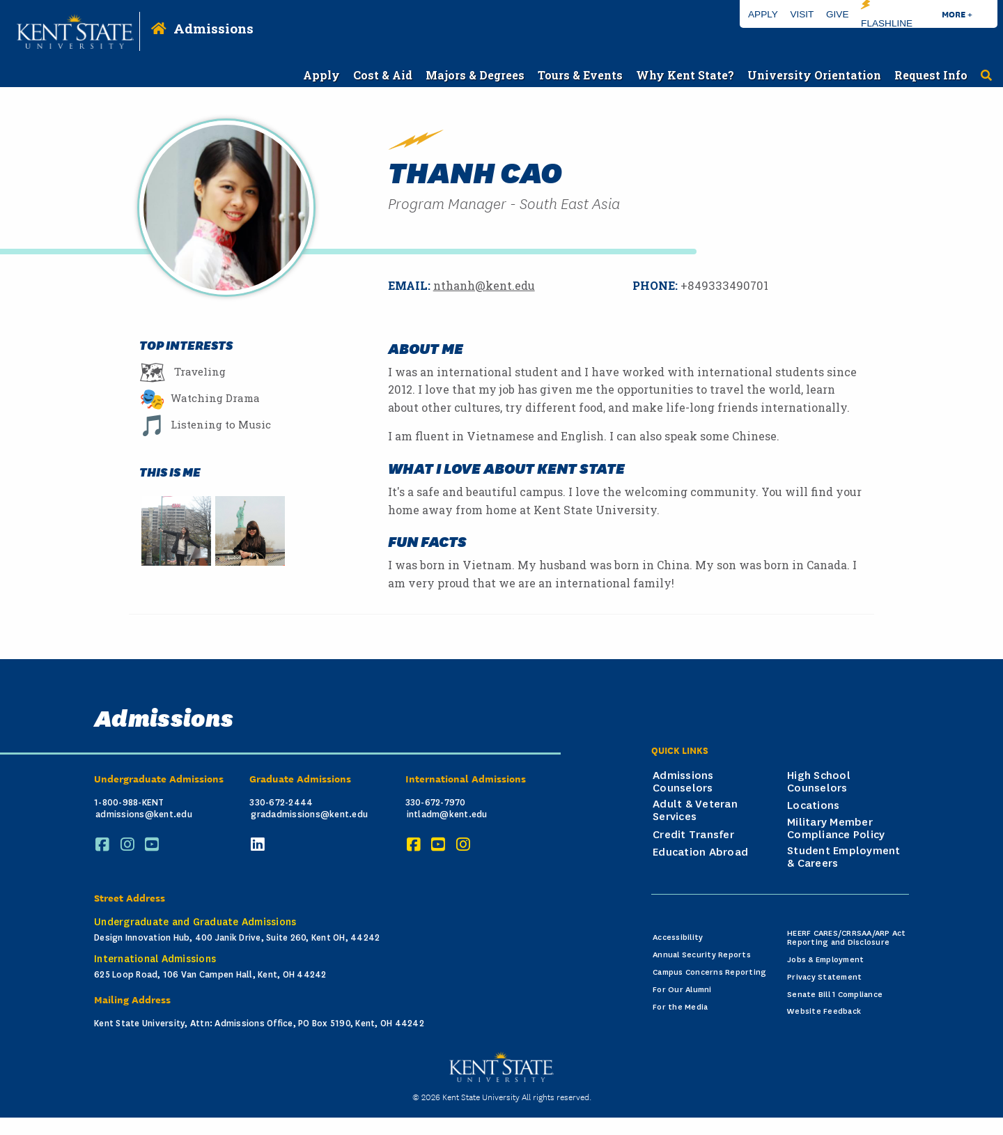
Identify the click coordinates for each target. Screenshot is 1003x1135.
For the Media (680, 1007)
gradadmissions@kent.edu (309, 814)
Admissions (213, 28)
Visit (802, 14)
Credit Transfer (693, 835)
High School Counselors (818, 782)
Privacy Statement (824, 977)
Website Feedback (824, 1011)
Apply (763, 14)
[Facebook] (104, 845)
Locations (813, 805)
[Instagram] (129, 845)
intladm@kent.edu (447, 814)
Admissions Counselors (683, 782)
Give (837, 14)
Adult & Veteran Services (695, 810)
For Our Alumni (682, 990)
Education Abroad (700, 852)
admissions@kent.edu (143, 814)
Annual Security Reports (702, 955)
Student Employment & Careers (844, 857)
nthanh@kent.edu (484, 285)
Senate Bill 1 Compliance (835, 994)
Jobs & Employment (825, 960)
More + (957, 13)
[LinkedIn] (259, 845)
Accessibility (678, 937)
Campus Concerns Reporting (709, 972)
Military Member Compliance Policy (836, 828)
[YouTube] (153, 845)
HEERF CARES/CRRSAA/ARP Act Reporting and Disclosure (846, 938)
